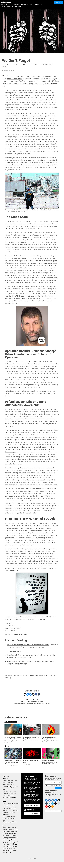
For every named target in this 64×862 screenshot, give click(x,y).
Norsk (14, 850)
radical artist (43, 675)
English (4, 827)
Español (9, 827)
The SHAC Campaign (14, 651)
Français (10, 829)
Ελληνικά (5, 833)
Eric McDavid (38, 261)
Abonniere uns (58, 2)
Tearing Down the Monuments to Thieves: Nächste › (38, 703)
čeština (10, 837)
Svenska (8, 844)
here (43, 619)
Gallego (4, 850)
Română (9, 843)
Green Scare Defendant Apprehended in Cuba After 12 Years (28, 645)
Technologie (13, 786)
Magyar (4, 839)
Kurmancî (9, 850)
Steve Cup (33, 675)
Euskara (15, 837)
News (12, 70)
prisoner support (39, 701)
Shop (28, 4)
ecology (28, 701)
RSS (7, 778)
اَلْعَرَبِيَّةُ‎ (14, 843)
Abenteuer (9, 780)
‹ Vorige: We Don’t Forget (19, 703)
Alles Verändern (10, 795)
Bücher (3, 4)
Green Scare (33, 701)
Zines (4, 792)
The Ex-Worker (6, 816)
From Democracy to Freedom (10, 803)
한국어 (4, 843)
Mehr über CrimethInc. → (32, 805)
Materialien (17, 4)
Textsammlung (9, 4)
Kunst (4, 780)
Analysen (14, 780)
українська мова (13, 846)
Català (10, 848)
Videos (10, 793)
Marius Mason (21, 258)
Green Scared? (12, 655)
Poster (14, 792)
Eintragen (58, 787)
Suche (32, 4)
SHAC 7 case (9, 275)
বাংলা (3, 844)
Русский (10, 831)
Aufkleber (5, 793)
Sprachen (36, 4)
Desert (9, 661)
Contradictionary (7, 805)
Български (5, 835)
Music (14, 793)
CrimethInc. (6, 2)
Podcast (4, 814)
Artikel (4, 778)
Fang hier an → (35, 813)
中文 (10, 835)
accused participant (14, 79)
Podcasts (23, 4)
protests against (13, 447)
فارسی (13, 839)
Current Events (7, 70)
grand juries (53, 278)
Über (41, 4)
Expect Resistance (7, 807)
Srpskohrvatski (13, 841)
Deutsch (4, 829)
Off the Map (11, 812)
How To (11, 784)
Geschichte (5, 784)
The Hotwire (11, 818)
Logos (4, 795)
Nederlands (5, 841)
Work (13, 805)
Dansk (13, 844)
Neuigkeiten (5, 786)
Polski (15, 831)
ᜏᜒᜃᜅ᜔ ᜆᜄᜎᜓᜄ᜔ (6, 852)
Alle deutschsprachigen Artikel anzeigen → (12, 6)
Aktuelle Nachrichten (8, 782)
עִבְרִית (16, 844)
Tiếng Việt (5, 848)
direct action (23, 701)
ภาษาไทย (5, 846)
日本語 (14, 833)
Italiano (14, 827)
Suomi (10, 833)
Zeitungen (9, 792)
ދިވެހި (14, 848)
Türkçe (9, 839)
